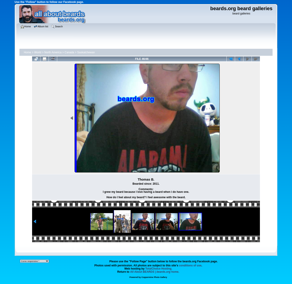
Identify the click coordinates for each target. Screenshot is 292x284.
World (37, 52)
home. (154, 271)
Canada (69, 52)
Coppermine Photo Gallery (154, 277)
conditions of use (190, 265)
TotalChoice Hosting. (158, 268)
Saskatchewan (86, 52)
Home (27, 52)
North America (52, 52)
